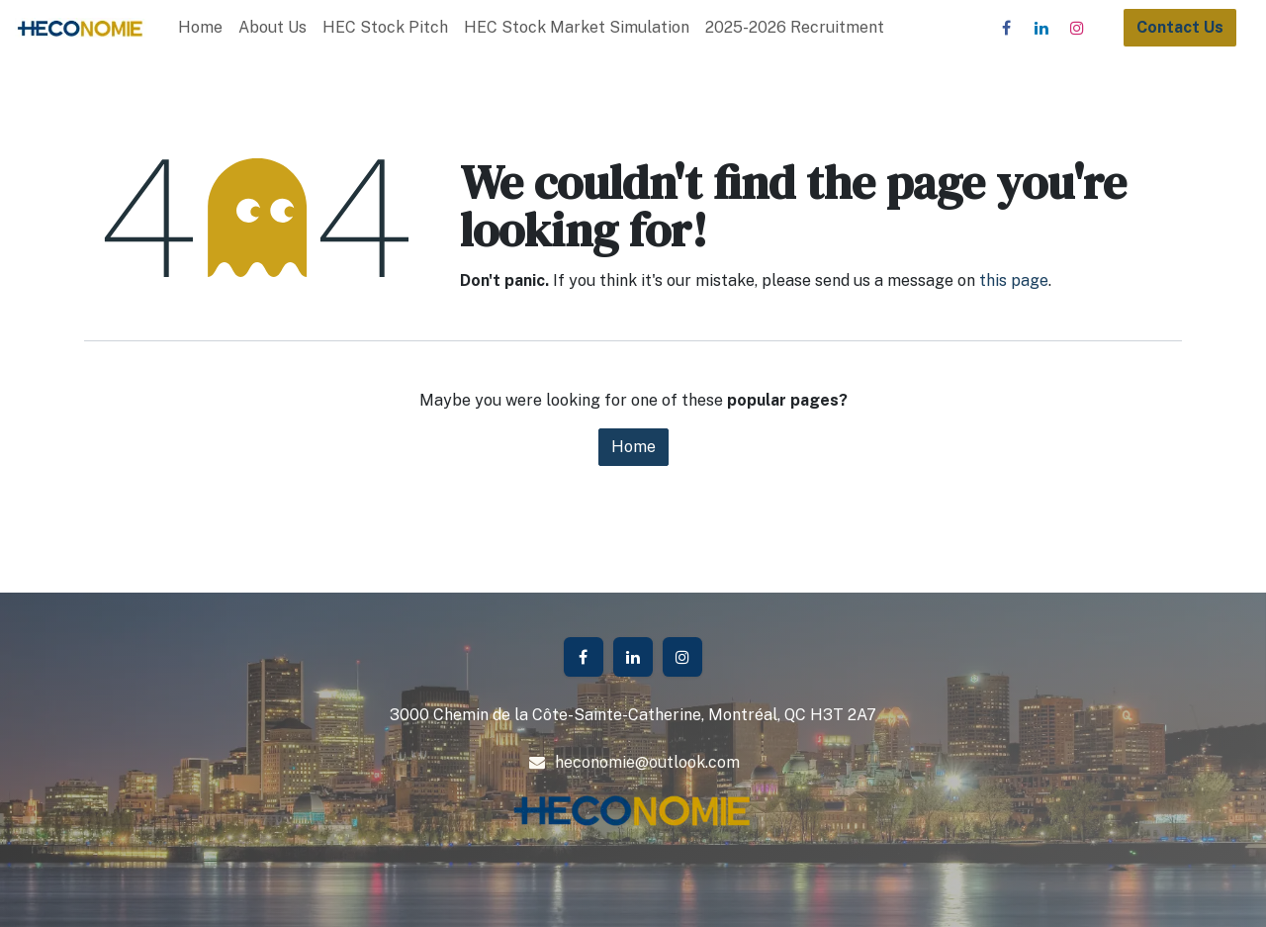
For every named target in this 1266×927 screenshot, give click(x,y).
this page (1013, 280)
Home (633, 446)
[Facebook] (1006, 28)
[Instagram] (1077, 28)
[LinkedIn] (1041, 28)
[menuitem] (200, 27)
